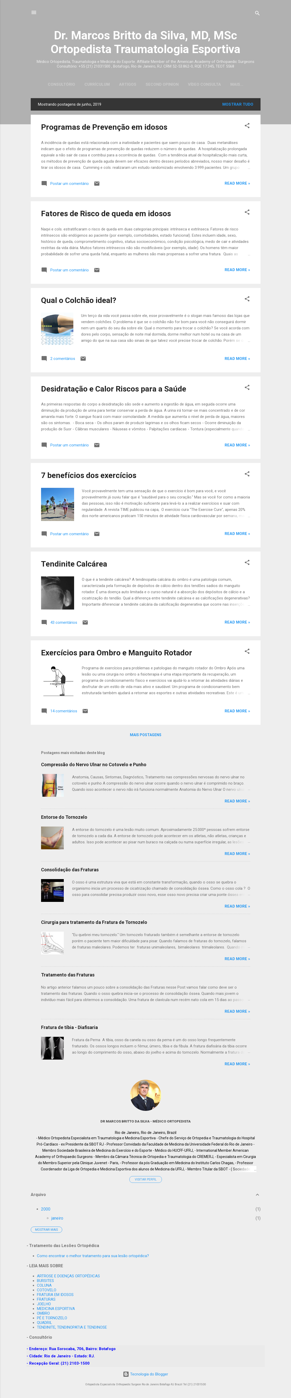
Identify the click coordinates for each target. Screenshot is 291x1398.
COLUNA (44, 1285)
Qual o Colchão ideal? (78, 301)
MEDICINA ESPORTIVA (56, 1308)
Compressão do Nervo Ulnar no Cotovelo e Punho (93, 765)
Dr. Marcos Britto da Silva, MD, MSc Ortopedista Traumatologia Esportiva (145, 42)
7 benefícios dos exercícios (88, 476)
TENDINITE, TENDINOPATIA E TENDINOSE (72, 1327)
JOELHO (44, 1304)
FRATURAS (46, 1299)
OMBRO (43, 1313)
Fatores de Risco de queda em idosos (106, 214)
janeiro (57, 1219)
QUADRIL (44, 1322)
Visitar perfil (145, 1180)
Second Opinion (156, 84)
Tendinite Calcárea (74, 564)
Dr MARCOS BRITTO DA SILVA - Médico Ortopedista (145, 1122)
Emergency (237, 84)
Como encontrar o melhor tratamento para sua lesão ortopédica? (93, 1256)
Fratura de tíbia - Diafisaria (69, 1028)
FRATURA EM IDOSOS (55, 1294)
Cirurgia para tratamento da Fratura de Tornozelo (94, 923)
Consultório (56, 84)
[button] (247, 128)
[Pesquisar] (257, 14)
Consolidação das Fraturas (70, 870)
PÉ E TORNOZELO (52, 1318)
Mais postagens (145, 736)
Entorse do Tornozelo (64, 818)
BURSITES (45, 1280)
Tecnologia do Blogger (145, 1374)
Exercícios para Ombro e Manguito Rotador (116, 653)
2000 (45, 1210)
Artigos (122, 84)
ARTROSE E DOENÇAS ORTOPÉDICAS (68, 1276)
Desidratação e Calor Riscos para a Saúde (113, 389)
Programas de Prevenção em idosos (104, 128)
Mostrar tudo (237, 105)
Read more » (237, 184)
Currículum (91, 84)
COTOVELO (46, 1290)
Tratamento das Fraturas (68, 976)
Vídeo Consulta (199, 84)
